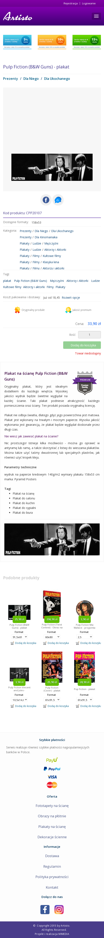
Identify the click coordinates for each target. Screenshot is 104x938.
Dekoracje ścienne (52, 837)
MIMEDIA (63, 934)
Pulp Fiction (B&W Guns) (30, 281)
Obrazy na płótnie (52, 816)
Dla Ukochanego (57, 78)
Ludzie (37, 243)
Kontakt (52, 887)
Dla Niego (31, 78)
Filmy (36, 256)
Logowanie (89, 3)
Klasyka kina (51, 262)
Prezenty (10, 78)
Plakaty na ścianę (52, 826)
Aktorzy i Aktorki (55, 250)
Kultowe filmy (52, 256)
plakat (7, 281)
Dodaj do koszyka (83, 345)
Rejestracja (71, 3)
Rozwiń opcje (71, 297)
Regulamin (52, 866)
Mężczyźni (51, 243)
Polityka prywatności (52, 876)
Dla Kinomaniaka (46, 237)
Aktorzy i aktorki (53, 268)
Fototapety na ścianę (52, 805)
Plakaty (24, 243)
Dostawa (52, 855)
